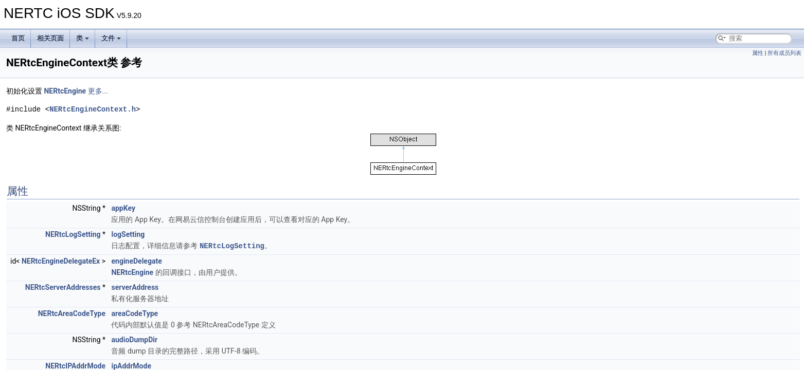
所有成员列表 (784, 53)
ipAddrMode (131, 365)
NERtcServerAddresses (63, 287)
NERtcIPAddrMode (75, 365)
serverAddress (134, 287)
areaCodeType (134, 313)
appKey (123, 208)
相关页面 (50, 38)
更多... (98, 91)
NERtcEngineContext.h (92, 109)
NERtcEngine (65, 91)
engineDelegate (136, 260)
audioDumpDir (134, 339)
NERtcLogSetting (72, 234)
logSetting (128, 234)
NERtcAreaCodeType (71, 313)
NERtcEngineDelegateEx (61, 260)
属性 (757, 53)
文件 (111, 38)
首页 (18, 38)
